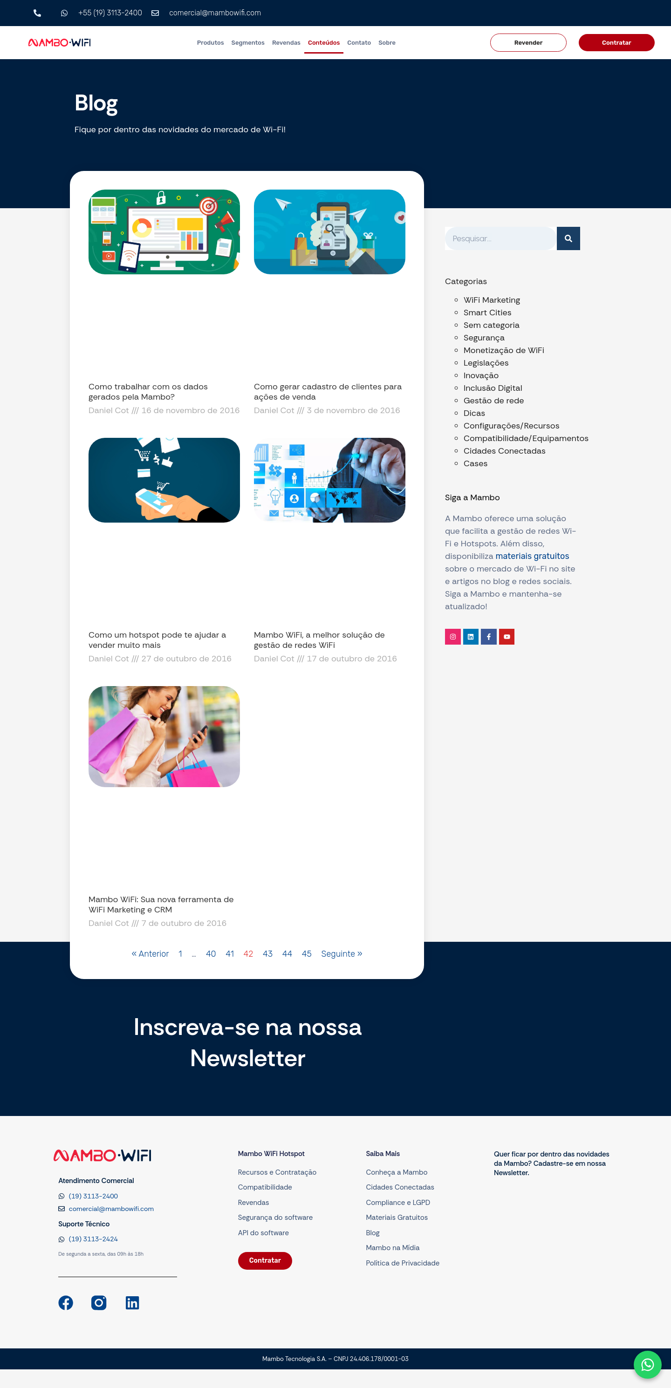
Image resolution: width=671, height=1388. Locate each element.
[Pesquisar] (568, 238)
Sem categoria (492, 325)
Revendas (286, 42)
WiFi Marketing (492, 300)
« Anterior (150, 954)
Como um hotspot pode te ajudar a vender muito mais (157, 640)
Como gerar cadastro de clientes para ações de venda (328, 391)
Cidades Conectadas (505, 450)
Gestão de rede (494, 400)
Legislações (486, 362)
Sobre (387, 42)
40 (211, 954)
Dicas (474, 413)
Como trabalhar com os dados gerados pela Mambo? (148, 391)
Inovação (481, 375)
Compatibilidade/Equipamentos (526, 438)
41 (230, 954)
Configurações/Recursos (512, 425)
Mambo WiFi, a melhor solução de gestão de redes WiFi (319, 640)
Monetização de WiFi (504, 350)
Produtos (210, 42)
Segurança (484, 337)
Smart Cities (488, 312)
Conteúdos (324, 42)
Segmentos (248, 42)
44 (287, 954)
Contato (359, 42)
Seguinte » (342, 954)
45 (307, 954)
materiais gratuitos (532, 556)
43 (268, 954)
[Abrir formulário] (648, 1365)
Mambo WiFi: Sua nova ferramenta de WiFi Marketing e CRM (161, 904)
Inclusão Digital (493, 388)
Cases (475, 463)
